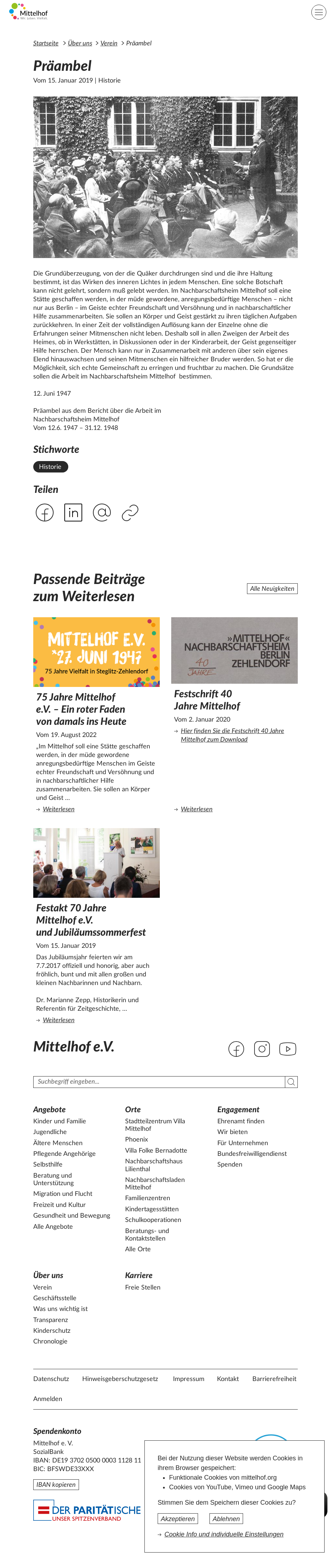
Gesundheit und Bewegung (71, 1216)
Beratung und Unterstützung (53, 1180)
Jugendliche (50, 1132)
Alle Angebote (53, 1227)
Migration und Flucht (62, 1194)
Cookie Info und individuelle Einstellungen (223, 1534)
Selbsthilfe (48, 1165)
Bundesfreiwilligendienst (252, 1154)
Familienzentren (147, 1198)
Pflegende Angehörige (64, 1154)
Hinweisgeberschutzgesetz (120, 1379)
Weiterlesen (98, 809)
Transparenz (50, 1320)
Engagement (238, 1110)
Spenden (229, 1165)
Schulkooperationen (153, 1220)
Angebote (49, 1110)
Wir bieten (232, 1132)
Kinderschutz (51, 1331)
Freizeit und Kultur (59, 1205)
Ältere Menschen (58, 1143)
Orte (133, 1110)
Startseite (46, 43)
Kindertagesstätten (152, 1209)
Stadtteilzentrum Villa (155, 1125)
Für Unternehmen (242, 1143)
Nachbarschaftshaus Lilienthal (154, 1165)
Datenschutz (51, 1379)
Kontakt (228, 1379)
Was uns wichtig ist (60, 1309)
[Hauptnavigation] (318, 12)
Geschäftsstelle (54, 1298)
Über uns (80, 43)
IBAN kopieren (56, 1485)
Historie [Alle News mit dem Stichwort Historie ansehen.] (50, 467)
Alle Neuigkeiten (272, 589)
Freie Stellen (142, 1288)
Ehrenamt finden (241, 1121)
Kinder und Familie (59, 1121)
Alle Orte (138, 1249)
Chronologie (50, 1341)
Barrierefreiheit (274, 1379)
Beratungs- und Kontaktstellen (147, 1235)
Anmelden (47, 1399)
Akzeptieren (178, 1519)
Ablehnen (226, 1519)
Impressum (188, 1379)
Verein (109, 43)
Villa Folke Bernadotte (156, 1151)
